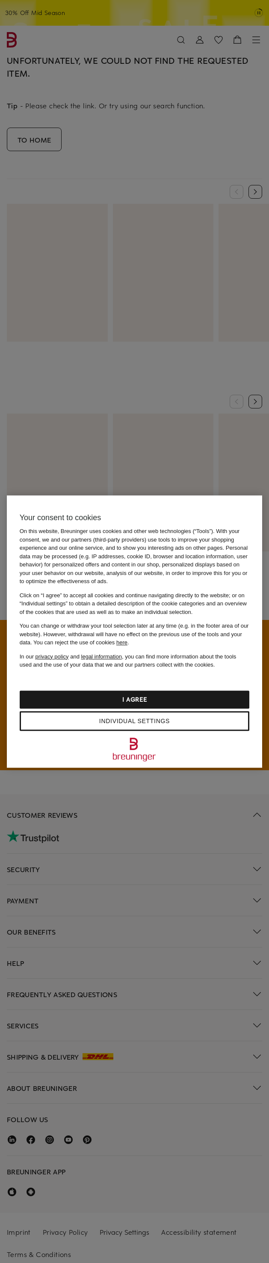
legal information (101, 656)
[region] (135, 631)
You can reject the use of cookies (80, 642)
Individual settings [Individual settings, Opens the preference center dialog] (134, 721)
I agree (134, 699)
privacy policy (52, 656)
